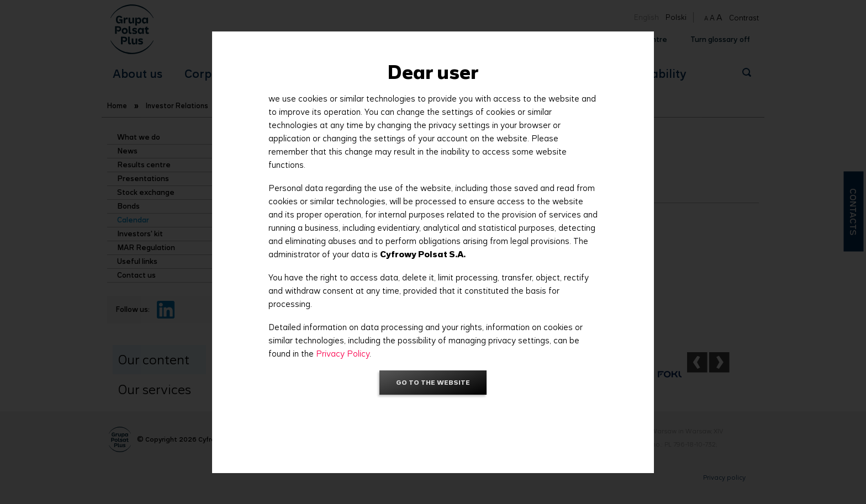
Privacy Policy (342, 353)
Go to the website (433, 382)
